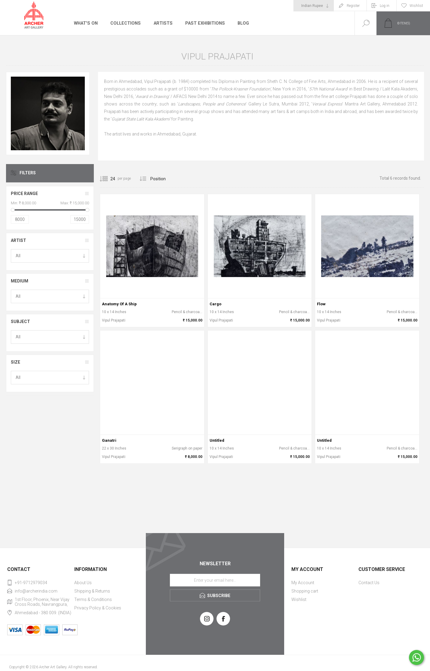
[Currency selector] (313, 5)
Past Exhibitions (203, 23)
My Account (302, 582)
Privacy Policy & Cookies (97, 607)
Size (15, 362)
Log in (384, 6)
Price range (24, 193)
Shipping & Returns (92, 591)
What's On (85, 23)
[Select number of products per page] (108, 179)
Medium (19, 281)
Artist (18, 240)
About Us (83, 582)
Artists (161, 23)
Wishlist (298, 599)
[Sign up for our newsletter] (215, 580)
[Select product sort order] (162, 179)
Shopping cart (304, 591)
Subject (20, 321)
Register (353, 6)
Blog (240, 23)
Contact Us (368, 582)
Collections (124, 23)
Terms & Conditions (93, 599)
